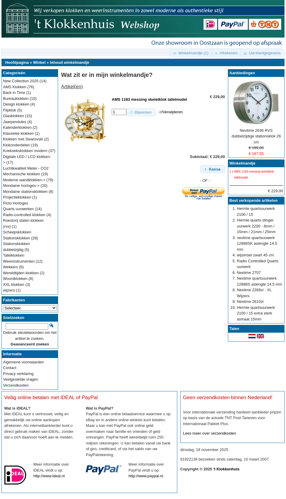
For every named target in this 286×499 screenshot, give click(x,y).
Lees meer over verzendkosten (209, 433)
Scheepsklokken (17, 232)
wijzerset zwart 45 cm (255, 255)
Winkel (39, 62)
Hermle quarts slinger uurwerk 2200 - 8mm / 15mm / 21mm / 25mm (256, 226)
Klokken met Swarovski (23, 139)
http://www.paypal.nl (145, 476)
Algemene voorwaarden (23, 362)
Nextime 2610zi (250, 301)
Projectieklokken (17, 197)
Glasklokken (13, 116)
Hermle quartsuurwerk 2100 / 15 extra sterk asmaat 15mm (256, 313)
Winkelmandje (242, 163)
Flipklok (9, 110)
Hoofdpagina (17, 62)
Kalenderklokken (17, 127)
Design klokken (16, 104)
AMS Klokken (14, 87)
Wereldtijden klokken (21, 273)
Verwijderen (173, 112)
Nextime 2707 (249, 272)
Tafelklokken (13, 255)
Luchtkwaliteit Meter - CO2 (26, 168)
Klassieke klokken (18, 133)
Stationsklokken (16, 238)
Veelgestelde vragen (20, 379)
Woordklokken (15, 278)
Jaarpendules (14, 122)
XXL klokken (13, 284)
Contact (9, 367)
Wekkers (10, 267)
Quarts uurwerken (18, 209)
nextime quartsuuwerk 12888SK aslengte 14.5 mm (257, 243)
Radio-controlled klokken (24, 215)
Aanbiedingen (242, 73)
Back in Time (14, 92)
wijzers (9, 290)
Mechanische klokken (21, 174)
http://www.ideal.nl (49, 476)
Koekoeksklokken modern (25, 150)
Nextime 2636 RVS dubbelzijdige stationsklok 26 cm (256, 136)
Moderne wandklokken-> (24, 180)
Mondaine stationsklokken (25, 191)
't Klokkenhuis (226, 469)
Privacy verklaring (18, 373)
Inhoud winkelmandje (69, 62)
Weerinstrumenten (19, 261)
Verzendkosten (16, 385)
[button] (191, 53)
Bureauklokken (16, 98)
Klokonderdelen (16, 145)
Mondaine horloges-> (21, 185)
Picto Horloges (15, 203)
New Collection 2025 (20, 81)
